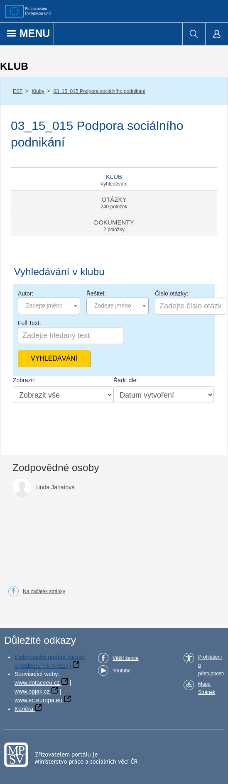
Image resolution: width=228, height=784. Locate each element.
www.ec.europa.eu (38, 700)
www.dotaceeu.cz (37, 682)
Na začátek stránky (44, 591)
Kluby (38, 91)
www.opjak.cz (32, 691)
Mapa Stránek (206, 688)
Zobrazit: (24, 380)
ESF (17, 91)
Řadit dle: (125, 380)
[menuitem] (193, 34)
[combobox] (49, 306)
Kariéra (24, 709)
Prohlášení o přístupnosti (211, 665)
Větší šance (126, 658)
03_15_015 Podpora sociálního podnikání (100, 91)
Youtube (122, 671)
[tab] (114, 179)
